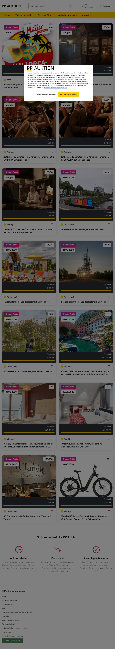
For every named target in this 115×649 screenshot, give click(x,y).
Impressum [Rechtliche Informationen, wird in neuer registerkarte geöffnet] (63, 88)
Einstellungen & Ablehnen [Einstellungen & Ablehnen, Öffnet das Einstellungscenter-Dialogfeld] (46, 94)
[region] (58, 83)
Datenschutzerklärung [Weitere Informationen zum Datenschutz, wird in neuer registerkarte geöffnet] (51, 88)
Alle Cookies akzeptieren (69, 94)
